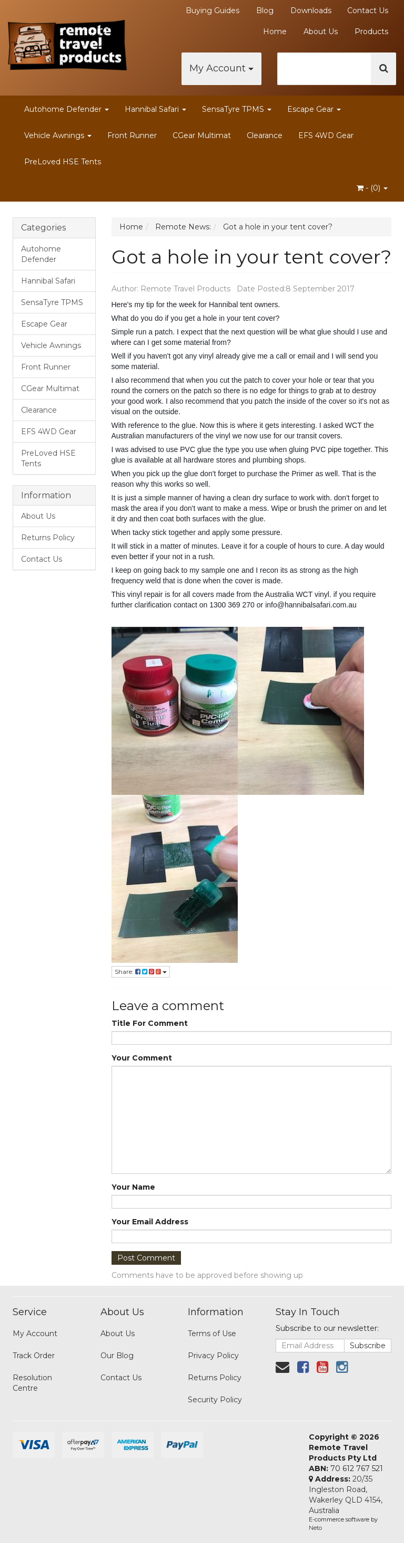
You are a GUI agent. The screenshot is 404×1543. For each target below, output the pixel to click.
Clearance (264, 135)
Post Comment (146, 1258)
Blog (265, 10)
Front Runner (132, 135)
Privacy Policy (213, 1355)
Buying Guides (212, 10)
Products (371, 31)
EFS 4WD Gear (326, 135)
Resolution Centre (32, 1383)
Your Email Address (150, 1221)
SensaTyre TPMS (236, 109)
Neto (315, 1527)
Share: (141, 971)
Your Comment (142, 1058)
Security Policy (215, 1399)
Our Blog (117, 1355)
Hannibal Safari (155, 109)
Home (275, 31)
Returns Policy (48, 537)
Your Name (133, 1187)
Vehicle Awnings (58, 135)
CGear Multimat (202, 135)
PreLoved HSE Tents (62, 161)
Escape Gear (314, 109)
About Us (321, 31)
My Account (221, 68)
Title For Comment (150, 1023)
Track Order (34, 1355)
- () (372, 188)
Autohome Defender (66, 109)
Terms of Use (212, 1333)
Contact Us (367, 10)
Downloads (310, 10)
